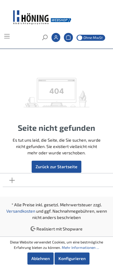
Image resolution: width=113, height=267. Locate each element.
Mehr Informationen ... (80, 247)
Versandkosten (20, 211)
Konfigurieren (72, 258)
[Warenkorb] (68, 39)
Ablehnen (40, 258)
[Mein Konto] (56, 39)
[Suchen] (45, 39)
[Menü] (7, 38)
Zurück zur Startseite (56, 166)
